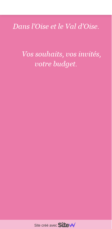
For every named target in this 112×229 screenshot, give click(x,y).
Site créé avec (57, 225)
